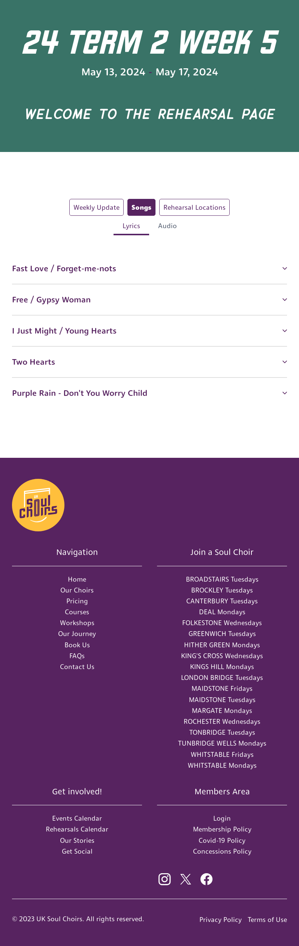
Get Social (77, 851)
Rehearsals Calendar (77, 829)
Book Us (77, 645)
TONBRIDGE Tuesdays (222, 732)
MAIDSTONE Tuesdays (222, 699)
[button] (149, 268)
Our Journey (77, 633)
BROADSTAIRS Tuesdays (222, 579)
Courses (77, 612)
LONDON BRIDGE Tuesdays (222, 677)
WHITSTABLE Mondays (222, 765)
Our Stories (77, 840)
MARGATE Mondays (222, 710)
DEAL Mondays (222, 612)
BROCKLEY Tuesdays (222, 590)
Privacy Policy (220, 919)
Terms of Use (267, 919)
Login (222, 818)
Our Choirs (77, 590)
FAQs (77, 655)
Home (77, 579)
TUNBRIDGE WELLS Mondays (222, 743)
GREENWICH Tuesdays (222, 633)
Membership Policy (222, 829)
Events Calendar (77, 818)
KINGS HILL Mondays (222, 666)
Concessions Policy (222, 851)
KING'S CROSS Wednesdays (222, 655)
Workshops (77, 622)
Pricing (77, 601)
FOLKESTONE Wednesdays (222, 622)
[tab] (96, 207)
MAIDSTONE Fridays (222, 688)
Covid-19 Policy (222, 840)
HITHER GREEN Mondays (222, 645)
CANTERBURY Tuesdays (222, 601)
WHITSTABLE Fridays (222, 754)
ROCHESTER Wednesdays (222, 721)
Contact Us (77, 666)
